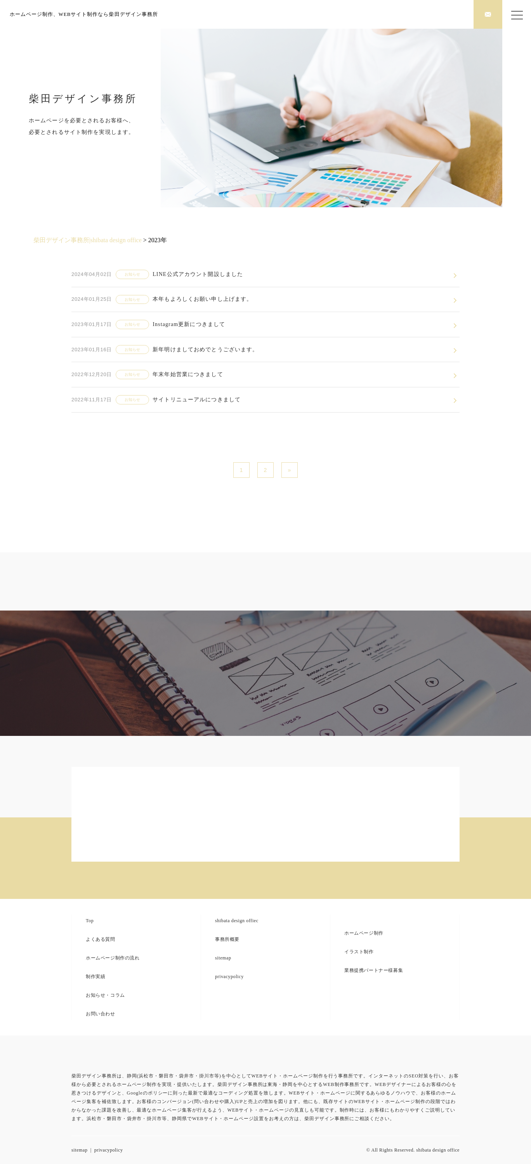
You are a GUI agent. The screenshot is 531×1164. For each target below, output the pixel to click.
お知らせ (132, 274)
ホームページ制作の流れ (113, 958)
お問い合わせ (100, 1014)
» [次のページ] (289, 470)
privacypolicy (229, 976)
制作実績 (95, 976)
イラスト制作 (359, 951)
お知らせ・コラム (105, 995)
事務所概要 (227, 939)
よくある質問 (100, 939)
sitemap (223, 958)
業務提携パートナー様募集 (373, 970)
